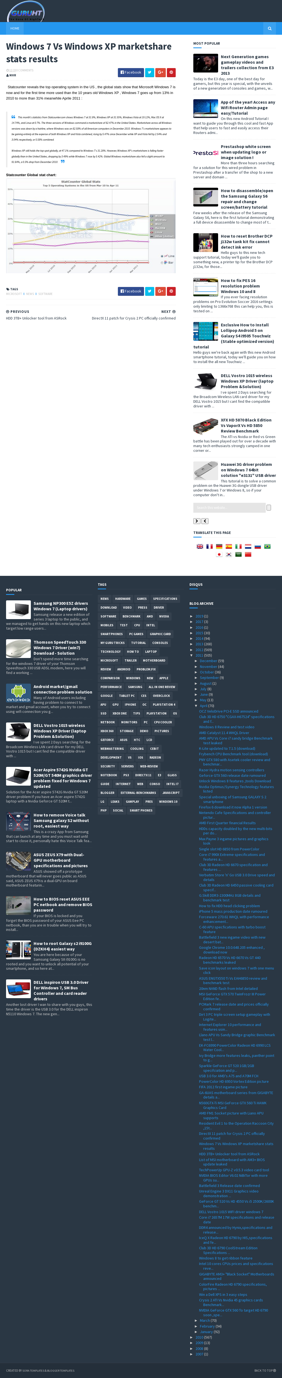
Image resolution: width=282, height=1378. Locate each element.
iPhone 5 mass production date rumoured (233, 911)
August (206, 683)
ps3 (126, 775)
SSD (103, 713)
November (209, 666)
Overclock (161, 696)
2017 (200, 621)
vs (130, 757)
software (45, 294)
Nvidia (164, 616)
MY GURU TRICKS (113, 643)
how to (133, 652)
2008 (200, 1348)
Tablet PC (127, 696)
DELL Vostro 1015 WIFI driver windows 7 (231, 1211)
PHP (104, 810)
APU (103, 705)
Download (109, 607)
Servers (127, 766)
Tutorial (138, 643)
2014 (200, 638)
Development (111, 757)
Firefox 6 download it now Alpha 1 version (233, 807)
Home (14, 28)
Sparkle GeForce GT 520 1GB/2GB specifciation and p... (226, 1068)
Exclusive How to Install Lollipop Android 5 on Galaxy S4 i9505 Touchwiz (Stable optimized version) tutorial (233, 336)
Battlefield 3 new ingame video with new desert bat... (232, 939)
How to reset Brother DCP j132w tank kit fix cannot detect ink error (247, 241)
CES (144, 696)
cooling (137, 749)
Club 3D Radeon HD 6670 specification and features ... (233, 867)
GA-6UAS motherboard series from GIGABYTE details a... (236, 1095)
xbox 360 (107, 731)
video (127, 607)
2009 (200, 1342)
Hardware (123, 599)
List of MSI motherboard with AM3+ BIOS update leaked (232, 1162)
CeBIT (154, 749)
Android (123, 669)
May (203, 699)
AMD (150, 616)
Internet (123, 784)
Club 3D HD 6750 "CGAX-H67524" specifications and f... (237, 719)
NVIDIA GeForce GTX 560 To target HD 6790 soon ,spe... (233, 1312)
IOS (140, 757)
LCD (149, 740)
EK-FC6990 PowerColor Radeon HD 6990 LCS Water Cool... (235, 1047)
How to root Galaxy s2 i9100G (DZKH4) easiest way (63, 946)
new (150, 678)
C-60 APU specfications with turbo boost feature (232, 929)
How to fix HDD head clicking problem (229, 905)
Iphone (130, 705)
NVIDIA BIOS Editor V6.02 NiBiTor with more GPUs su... (233, 1178)
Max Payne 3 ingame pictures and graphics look (234, 841)
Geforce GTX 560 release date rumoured (232, 775)
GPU (115, 705)
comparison (110, 678)
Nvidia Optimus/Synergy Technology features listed (236, 789)
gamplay (132, 802)
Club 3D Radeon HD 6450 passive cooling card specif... (236, 887)
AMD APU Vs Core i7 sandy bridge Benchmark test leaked (236, 740)
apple (163, 678)
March (205, 1320)
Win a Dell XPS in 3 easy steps (223, 1294)
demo (144, 731)
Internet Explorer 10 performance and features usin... (230, 1027)
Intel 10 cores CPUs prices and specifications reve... (236, 1266)
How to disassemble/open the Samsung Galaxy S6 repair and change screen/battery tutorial (247, 199)
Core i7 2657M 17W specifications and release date (236, 1219)
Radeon (155, 757)
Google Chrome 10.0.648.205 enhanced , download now (232, 950)
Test (124, 625)
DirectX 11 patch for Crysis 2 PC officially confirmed (232, 1136)
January (207, 1331)
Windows (133, 678)
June (204, 694)
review (106, 669)
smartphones (112, 634)
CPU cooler (163, 722)
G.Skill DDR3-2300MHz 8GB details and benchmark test (230, 897)
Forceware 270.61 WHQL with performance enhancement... (234, 919)
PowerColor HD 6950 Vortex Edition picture (234, 1081)
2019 (200, 616)
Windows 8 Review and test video (226, 726)
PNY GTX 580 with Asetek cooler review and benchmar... (234, 762)
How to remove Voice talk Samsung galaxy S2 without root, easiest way (61, 820)
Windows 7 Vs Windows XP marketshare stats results (236, 1146)
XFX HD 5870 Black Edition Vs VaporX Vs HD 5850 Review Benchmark (246, 425)
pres (149, 802)
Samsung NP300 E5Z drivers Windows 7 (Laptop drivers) (61, 605)
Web (140, 784)
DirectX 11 (143, 775)
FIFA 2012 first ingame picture (223, 1086)
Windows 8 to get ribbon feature (226, 1258)
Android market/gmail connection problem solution (63, 689)
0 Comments (24, 70)
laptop (151, 652)
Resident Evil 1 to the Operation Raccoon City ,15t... (236, 1125)
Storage (127, 731)
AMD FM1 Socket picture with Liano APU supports (231, 1115)
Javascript (171, 793)
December (209, 660)
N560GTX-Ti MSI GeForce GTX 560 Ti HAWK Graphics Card (233, 1105)
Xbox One (120, 713)
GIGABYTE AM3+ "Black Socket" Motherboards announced (236, 1276)
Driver (159, 607)
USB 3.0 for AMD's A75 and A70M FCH (228, 1075)
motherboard (154, 660)
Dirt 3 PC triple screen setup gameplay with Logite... (234, 1017)
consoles (160, 643)
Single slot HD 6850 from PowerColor (229, 849)
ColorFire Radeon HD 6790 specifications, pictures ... (233, 1286)
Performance (111, 687)
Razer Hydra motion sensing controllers (231, 769)
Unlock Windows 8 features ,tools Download (235, 780)
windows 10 (168, 802)
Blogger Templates (66, 1370)
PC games (136, 634)
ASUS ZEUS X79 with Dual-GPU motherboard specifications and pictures (61, 860)
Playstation (157, 713)
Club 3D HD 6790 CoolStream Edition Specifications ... (228, 1250)
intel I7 (172, 784)
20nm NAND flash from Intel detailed (228, 988)
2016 (200, 627)
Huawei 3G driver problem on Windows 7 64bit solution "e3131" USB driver (248, 469)
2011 (200, 655)
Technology (111, 652)
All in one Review (162, 687)
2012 (200, 649)
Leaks (115, 802)
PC (146, 722)
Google (107, 696)
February (208, 1326)
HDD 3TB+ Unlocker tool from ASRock (229, 1153)
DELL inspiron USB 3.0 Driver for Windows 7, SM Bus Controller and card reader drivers (61, 990)
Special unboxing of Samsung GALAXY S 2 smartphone (232, 799)
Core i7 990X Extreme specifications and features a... (232, 857)
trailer (130, 660)
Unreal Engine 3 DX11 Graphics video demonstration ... (229, 1193)
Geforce (107, 740)
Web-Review (149, 766)
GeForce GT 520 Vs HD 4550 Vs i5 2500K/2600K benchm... (236, 1203)
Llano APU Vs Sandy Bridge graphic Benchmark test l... (237, 1037)
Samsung (135, 687)
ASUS (124, 740)
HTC (137, 740)
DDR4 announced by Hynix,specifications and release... (235, 1230)
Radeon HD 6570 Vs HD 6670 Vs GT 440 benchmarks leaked (230, 960)
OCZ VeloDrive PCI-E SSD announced (228, 711)
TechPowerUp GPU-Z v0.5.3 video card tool (234, 1169)
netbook (108, 722)
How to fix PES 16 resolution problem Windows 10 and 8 (240, 286)
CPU (137, 625)
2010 (200, 1337)
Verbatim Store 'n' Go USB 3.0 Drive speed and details (237, 877)
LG (102, 802)
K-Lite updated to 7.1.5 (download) (227, 748)
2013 (200, 643)
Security (108, 766)
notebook (109, 775)
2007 (200, 1354)
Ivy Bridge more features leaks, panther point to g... (236, 1058)
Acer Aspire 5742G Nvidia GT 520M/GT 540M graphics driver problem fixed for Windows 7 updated (63, 778)
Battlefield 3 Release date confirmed (229, 1185)
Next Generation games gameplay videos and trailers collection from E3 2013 (247, 65)
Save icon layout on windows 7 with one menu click (236, 970)
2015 (200, 632)
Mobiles (107, 625)
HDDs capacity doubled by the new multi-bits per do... (235, 831)
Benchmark (131, 616)
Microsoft (14, 294)
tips (136, 713)
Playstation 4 (164, 705)
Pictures (161, 731)
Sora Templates (35, 1370)
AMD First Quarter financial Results (227, 822)
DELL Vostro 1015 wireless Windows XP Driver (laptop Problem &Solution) (247, 381)
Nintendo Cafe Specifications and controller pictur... (235, 815)
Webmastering (112, 749)
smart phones (141, 810)
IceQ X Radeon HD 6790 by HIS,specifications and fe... (235, 1240)
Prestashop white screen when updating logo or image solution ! (246, 152)
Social (118, 810)
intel (150, 625)
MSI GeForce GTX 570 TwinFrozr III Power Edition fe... (232, 996)
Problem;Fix (146, 669)
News (30, 294)
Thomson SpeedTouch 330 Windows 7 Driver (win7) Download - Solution (60, 647)
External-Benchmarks (138, 793)
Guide (105, 784)
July (203, 688)
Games (142, 599)
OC (144, 705)
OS (175, 713)
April (204, 705)
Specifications (165, 599)
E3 (159, 775)
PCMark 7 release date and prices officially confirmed (234, 1006)
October (207, 672)
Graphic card (160, 634)
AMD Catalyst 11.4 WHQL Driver (224, 732)
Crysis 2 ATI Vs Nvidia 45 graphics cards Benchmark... (231, 1302)
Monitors (129, 722)
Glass (172, 775)
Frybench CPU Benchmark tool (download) (233, 753)
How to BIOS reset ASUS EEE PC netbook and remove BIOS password (63, 904)
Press (142, 607)
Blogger (107, 793)
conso (155, 784)
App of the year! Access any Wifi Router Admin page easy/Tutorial (248, 107)
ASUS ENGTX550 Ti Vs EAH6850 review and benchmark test (233, 980)
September (210, 677)
